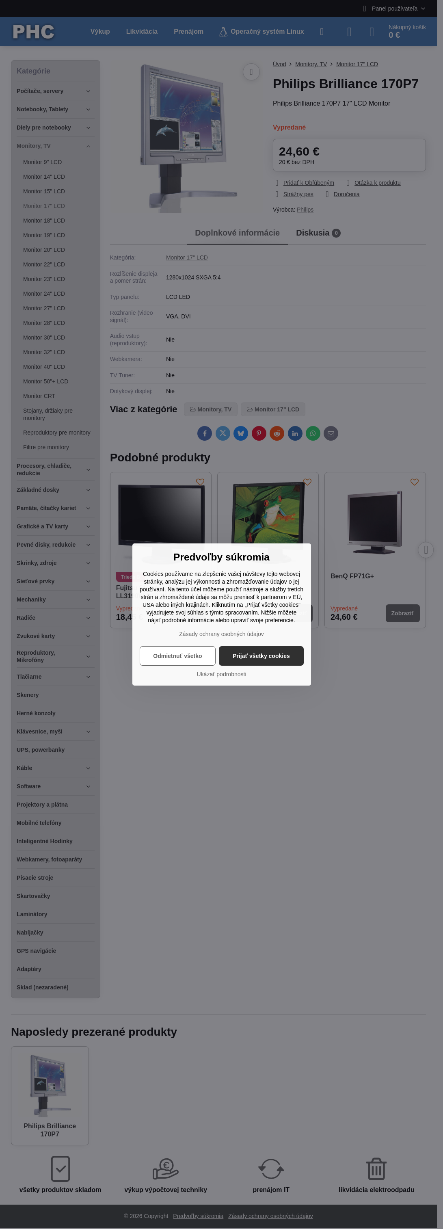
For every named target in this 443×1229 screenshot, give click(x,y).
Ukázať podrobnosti (221, 674)
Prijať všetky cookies (261, 656)
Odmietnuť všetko (177, 656)
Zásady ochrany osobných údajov (221, 634)
